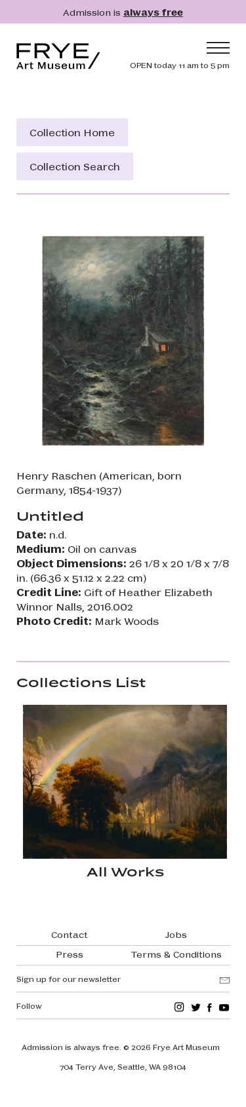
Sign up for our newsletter (68, 978)
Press (69, 953)
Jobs (176, 934)
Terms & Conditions (176, 953)
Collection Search (75, 166)
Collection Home (72, 132)
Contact (69, 934)
